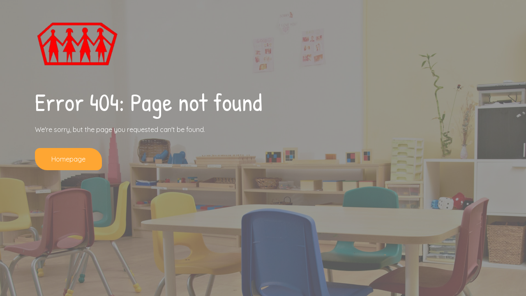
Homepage (68, 159)
